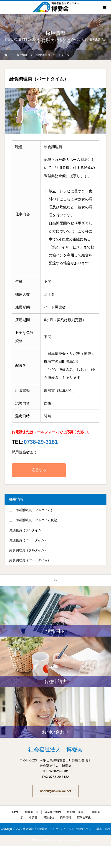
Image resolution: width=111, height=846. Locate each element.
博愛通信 (48, 817)
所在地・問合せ (76, 812)
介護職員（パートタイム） (28, 540)
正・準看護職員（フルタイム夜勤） (34, 520)
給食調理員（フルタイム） (28, 550)
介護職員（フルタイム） (26, 530)
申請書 (33, 817)
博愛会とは (32, 812)
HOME (15, 812)
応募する (39, 470)
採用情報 (65, 817)
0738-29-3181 (41, 442)
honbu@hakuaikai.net (55, 791)
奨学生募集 (84, 817)
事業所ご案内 (53, 812)
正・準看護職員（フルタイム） (31, 510)
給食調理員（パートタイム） (30, 560)
